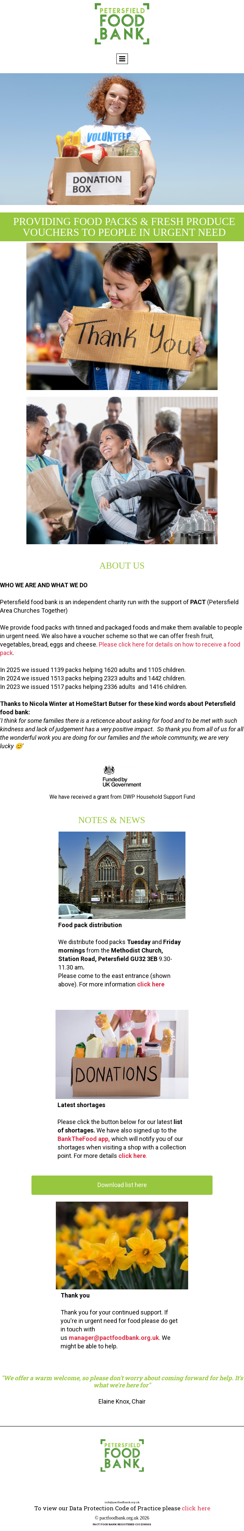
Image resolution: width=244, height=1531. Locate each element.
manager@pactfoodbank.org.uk (114, 1337)
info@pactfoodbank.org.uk (122, 1502)
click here (150, 984)
